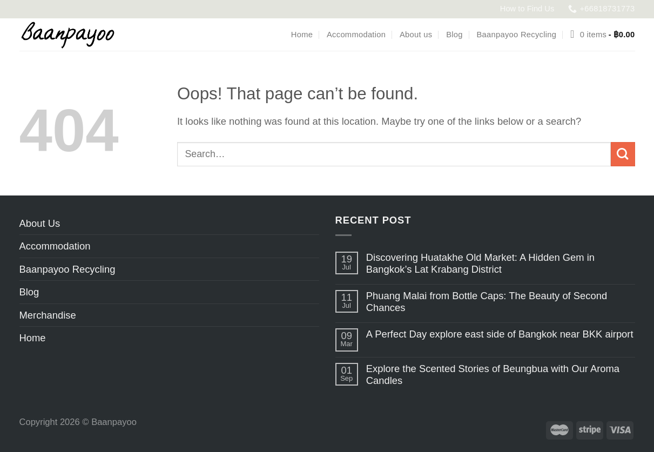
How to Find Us (527, 8)
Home (302, 34)
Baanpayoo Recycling (517, 34)
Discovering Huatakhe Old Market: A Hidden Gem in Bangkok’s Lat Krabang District (480, 263)
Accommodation (356, 34)
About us (416, 34)
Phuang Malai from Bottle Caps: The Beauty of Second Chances (486, 301)
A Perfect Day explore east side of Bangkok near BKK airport (499, 334)
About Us (39, 223)
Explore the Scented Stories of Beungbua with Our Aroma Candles (492, 374)
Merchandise (47, 315)
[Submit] (623, 154)
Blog (454, 34)
